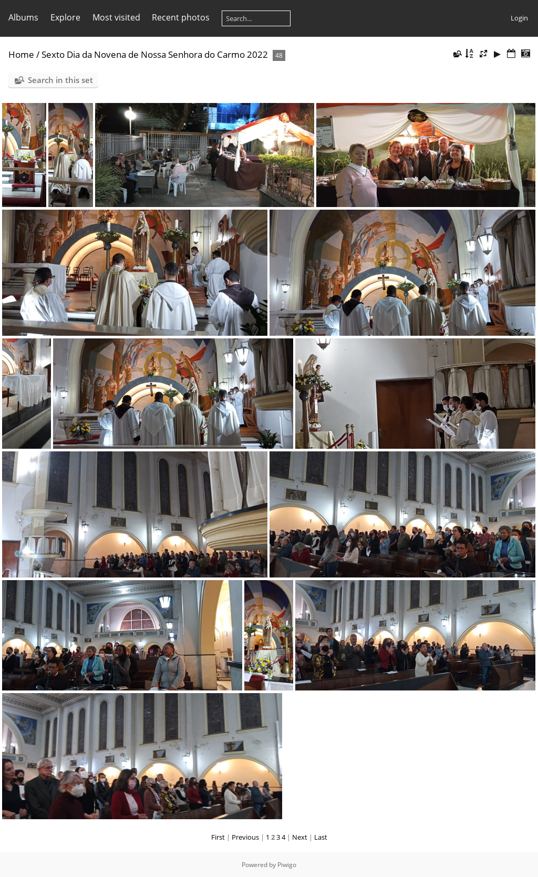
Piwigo (286, 864)
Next (299, 837)
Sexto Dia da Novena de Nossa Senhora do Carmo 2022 (155, 54)
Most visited (116, 17)
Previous (245, 837)
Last (320, 837)
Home (21, 54)
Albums (23, 17)
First (218, 837)
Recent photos (181, 17)
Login (519, 18)
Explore (65, 17)
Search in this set (60, 80)
